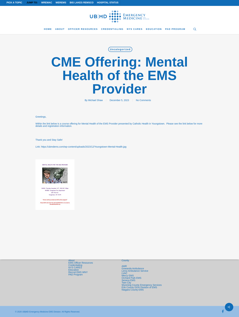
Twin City (127, 282)
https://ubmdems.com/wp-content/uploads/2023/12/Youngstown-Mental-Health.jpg (83, 146)
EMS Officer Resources (80, 262)
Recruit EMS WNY (78, 272)
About (71, 260)
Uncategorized (120, 49)
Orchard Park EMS (131, 278)
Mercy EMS (128, 275)
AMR (124, 266)
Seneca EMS (129, 280)
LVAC (125, 273)
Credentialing (75, 265)
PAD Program (75, 274)
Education (73, 269)
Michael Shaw (95, 100)
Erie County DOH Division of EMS (139, 287)
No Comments (143, 100)
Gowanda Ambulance (133, 268)
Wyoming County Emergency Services (142, 285)
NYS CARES (75, 267)
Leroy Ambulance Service (135, 271)
